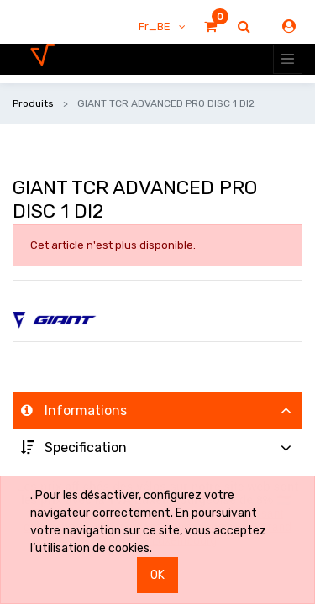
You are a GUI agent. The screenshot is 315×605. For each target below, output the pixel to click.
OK (157, 575)
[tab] (157, 410)
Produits (33, 103)
